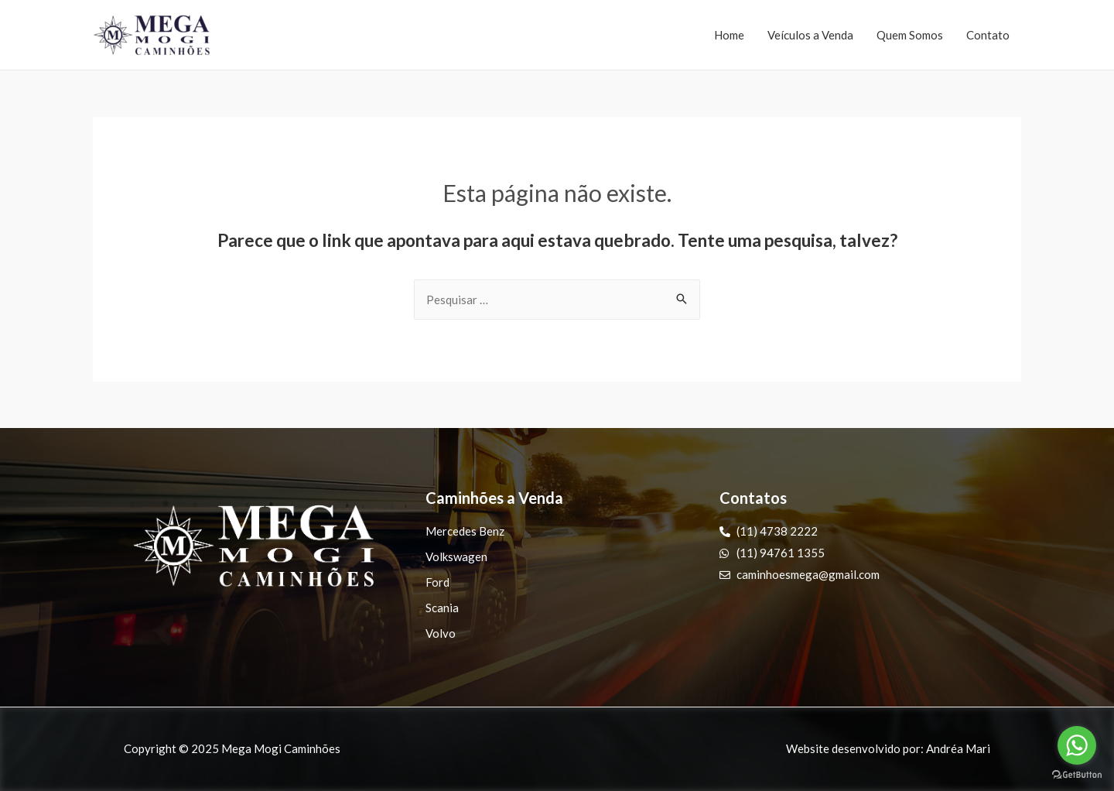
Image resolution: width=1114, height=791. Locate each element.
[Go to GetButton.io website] (1077, 775)
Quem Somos (910, 35)
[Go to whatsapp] (1077, 745)
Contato (988, 35)
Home (729, 35)
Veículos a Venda (810, 35)
